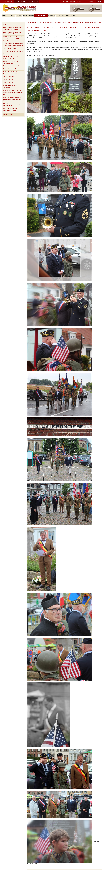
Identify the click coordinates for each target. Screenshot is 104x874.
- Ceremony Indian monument (10, 86)
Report (10, 115)
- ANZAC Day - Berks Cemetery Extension (11, 57)
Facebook (72, 1)
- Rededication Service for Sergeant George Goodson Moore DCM (13, 92)
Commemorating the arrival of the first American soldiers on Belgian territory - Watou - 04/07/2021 (68, 23)
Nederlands (92, 1)
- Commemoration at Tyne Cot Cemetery (12, 105)
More (5, 115)
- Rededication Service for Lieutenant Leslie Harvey (13, 28)
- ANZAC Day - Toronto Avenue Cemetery (12, 62)
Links (67, 16)
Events (31, 16)
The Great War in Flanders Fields (26, 1)
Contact (65, 1)
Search (73, 16)
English (99, 1)
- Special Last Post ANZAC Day (13, 52)
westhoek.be (7, 1)
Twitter (79, 1)
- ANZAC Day (9, 48)
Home (4, 16)
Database (11, 16)
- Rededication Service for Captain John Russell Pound (12, 73)
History (19, 16)
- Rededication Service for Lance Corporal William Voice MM (13, 45)
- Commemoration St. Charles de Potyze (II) (11, 110)
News (25, 16)
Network (51, 16)
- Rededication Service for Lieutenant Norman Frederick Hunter (12, 99)
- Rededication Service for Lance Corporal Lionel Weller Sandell (13, 39)
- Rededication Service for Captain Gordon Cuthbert (13, 33)
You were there (41, 16)
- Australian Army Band (12, 66)
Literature (60, 16)
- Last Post (8, 24)
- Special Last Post (10, 69)
